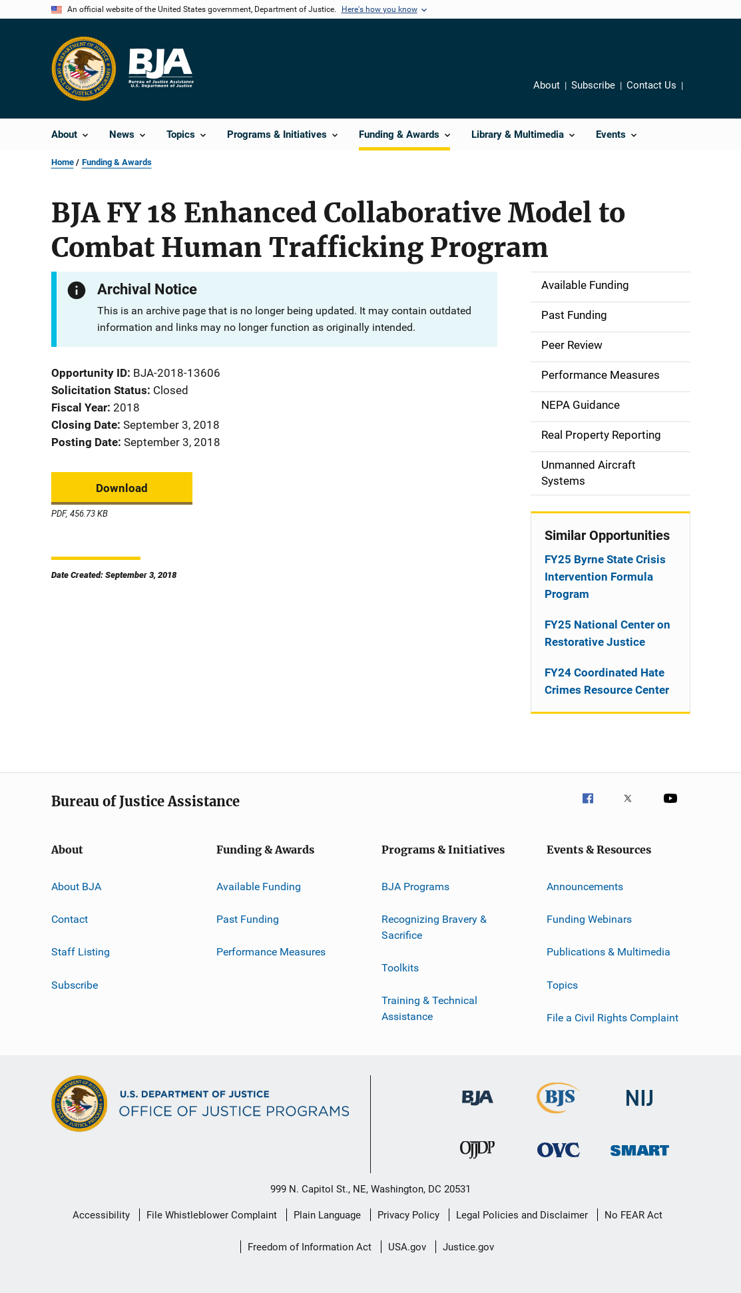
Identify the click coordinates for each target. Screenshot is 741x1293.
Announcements (585, 886)
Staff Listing (80, 951)
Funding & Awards (117, 162)
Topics (562, 984)
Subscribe (593, 85)
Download (122, 488)
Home (62, 162)
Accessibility (101, 1215)
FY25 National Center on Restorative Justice (607, 633)
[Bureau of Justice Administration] (477, 1108)
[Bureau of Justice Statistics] (558, 1116)
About (546, 85)
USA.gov (407, 1247)
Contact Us (651, 85)
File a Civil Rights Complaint (612, 1017)
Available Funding (258, 886)
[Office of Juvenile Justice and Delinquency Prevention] (477, 1161)
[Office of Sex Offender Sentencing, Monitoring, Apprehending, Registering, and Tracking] (640, 1158)
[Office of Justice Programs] (84, 68)
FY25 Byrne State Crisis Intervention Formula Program (605, 577)
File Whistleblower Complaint (211, 1215)
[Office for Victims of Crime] (558, 1159)
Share (698, 87)
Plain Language (327, 1215)
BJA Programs (415, 886)
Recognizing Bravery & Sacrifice (434, 927)
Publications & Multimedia (608, 951)
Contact (69, 919)
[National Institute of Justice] (639, 1108)
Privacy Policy (408, 1215)
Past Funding (247, 919)
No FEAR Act (633, 1215)
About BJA (76, 886)
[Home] (160, 69)
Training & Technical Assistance (429, 1008)
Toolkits (400, 967)
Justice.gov (468, 1247)
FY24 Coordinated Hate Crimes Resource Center (607, 681)
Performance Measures (271, 951)
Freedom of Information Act (309, 1247)
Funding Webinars (589, 919)
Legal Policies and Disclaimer (522, 1215)
